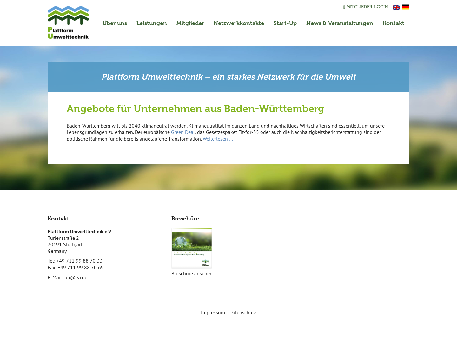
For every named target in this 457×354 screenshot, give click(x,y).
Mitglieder (190, 23)
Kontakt (393, 23)
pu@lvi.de (75, 277)
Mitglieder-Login (365, 7)
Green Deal (183, 132)
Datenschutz (242, 312)
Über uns (115, 23)
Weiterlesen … (218, 138)
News (339, 23)
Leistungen (151, 23)
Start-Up (285, 23)
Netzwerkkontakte (239, 23)
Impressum (213, 312)
